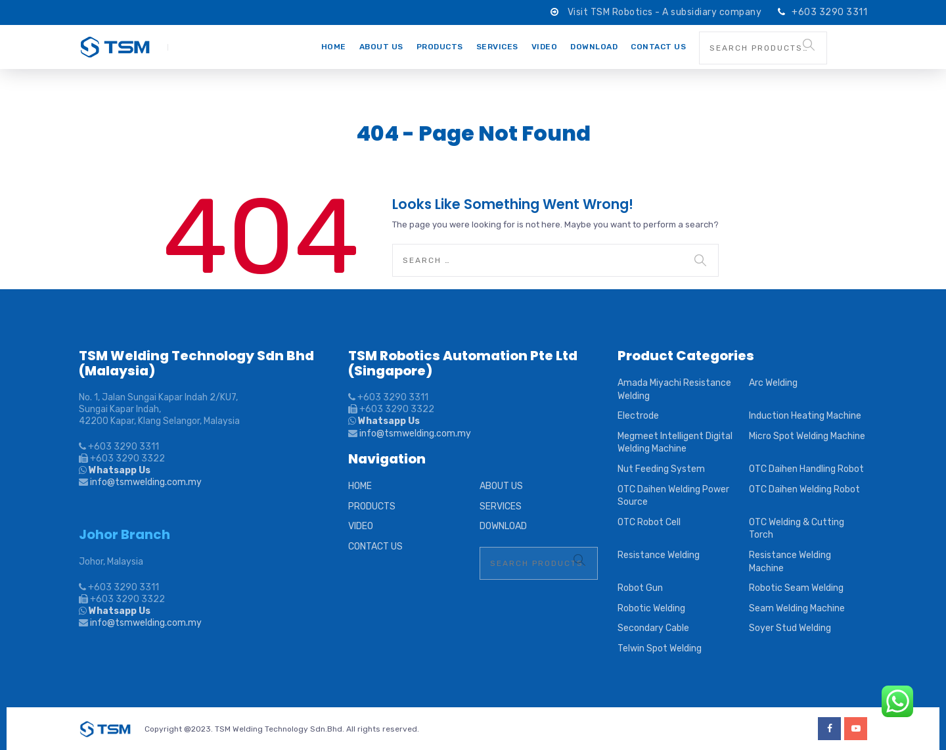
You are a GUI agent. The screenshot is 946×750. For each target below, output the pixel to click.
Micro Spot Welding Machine (807, 436)
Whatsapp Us (118, 470)
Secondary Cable (653, 628)
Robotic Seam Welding (796, 588)
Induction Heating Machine (805, 415)
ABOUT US (381, 46)
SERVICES (497, 46)
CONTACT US (658, 46)
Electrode (638, 415)
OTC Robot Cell (649, 522)
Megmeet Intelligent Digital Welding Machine (675, 443)
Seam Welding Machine (797, 608)
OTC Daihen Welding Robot (804, 489)
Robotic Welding (651, 608)
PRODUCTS (440, 46)
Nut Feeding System (661, 469)
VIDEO (544, 46)
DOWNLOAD (594, 46)
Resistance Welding (659, 555)
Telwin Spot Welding (660, 648)
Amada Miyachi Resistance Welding (674, 389)
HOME (333, 46)
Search (808, 44)
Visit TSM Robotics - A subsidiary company (666, 12)
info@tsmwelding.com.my (146, 482)
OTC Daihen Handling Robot (806, 469)
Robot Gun (640, 588)
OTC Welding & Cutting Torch (796, 529)
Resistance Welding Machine (790, 562)
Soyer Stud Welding (790, 628)
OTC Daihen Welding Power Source (673, 496)
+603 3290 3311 (829, 12)
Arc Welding (773, 382)
